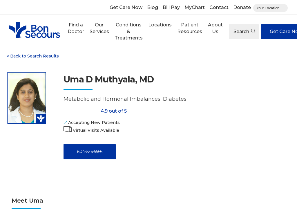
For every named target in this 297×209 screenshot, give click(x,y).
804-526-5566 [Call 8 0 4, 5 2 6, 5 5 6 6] (89, 151)
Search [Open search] (244, 31)
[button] (76, 31)
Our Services (99, 28)
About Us (215, 28)
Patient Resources (189, 28)
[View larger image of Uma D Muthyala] (26, 98)
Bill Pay (171, 7)
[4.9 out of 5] (81, 111)
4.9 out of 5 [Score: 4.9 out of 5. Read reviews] (95, 111)
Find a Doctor (76, 28)
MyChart (194, 7)
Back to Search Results (33, 56)
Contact (219, 7)
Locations (160, 25)
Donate (242, 7)
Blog (152, 7)
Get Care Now (126, 7)
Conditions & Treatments (129, 31)
